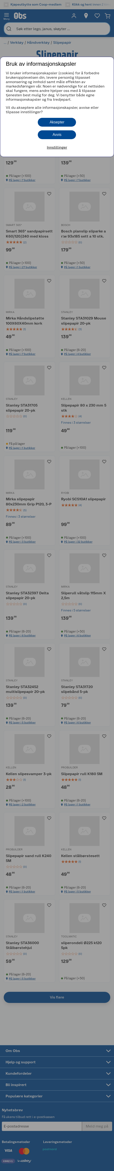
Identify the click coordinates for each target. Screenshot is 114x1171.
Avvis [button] (57, 135)
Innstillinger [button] (57, 147)
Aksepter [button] (57, 122)
